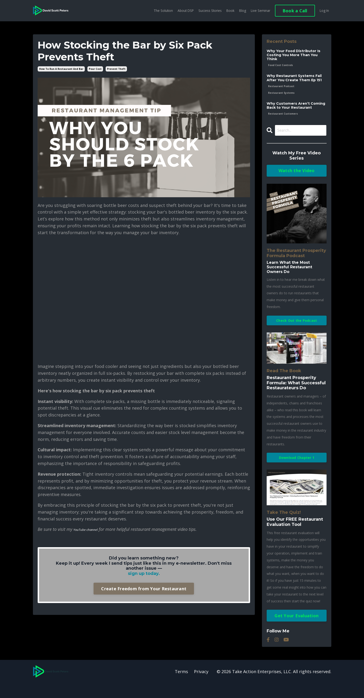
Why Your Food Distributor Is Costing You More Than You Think (296, 56)
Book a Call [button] (294, 10)
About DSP (183, 10)
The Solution (160, 10)
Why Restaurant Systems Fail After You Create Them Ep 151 (296, 82)
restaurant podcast (281, 93)
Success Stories (208, 10)
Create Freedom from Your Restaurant (143, 588)
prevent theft (116, 69)
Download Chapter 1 (297, 471)
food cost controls (280, 66)
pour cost (95, 69)
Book (229, 10)
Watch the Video (297, 184)
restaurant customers (283, 126)
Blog (241, 10)
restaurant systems (281, 99)
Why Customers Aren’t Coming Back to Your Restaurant (290, 115)
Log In (324, 10)
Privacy (201, 686)
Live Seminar (260, 10)
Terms (181, 686)
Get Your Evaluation (296, 630)
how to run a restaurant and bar (61, 69)
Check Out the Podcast (296, 333)
